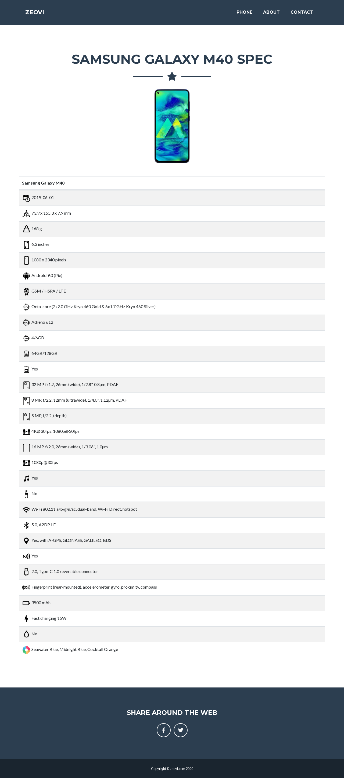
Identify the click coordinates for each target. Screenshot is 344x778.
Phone (244, 13)
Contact (302, 13)
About (271, 13)
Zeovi (37, 14)
